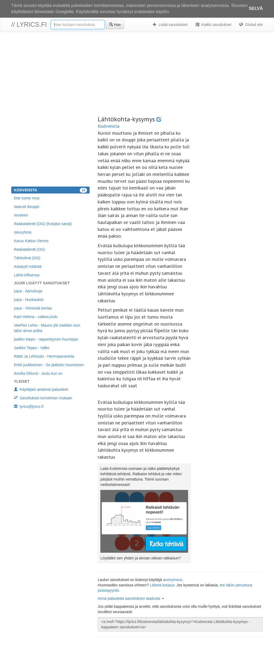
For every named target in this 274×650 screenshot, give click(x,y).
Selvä (256, 8)
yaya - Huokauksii (29, 299)
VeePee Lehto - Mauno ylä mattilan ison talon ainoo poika (47, 328)
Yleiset (21, 381)
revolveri (21, 215)
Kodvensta (108, 126)
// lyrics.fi (29, 24)
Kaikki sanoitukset (213, 24)
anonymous (172, 580)
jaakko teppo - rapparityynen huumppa (46, 339)
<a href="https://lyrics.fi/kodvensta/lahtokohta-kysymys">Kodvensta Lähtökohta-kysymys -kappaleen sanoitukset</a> (180, 624)
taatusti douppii (26, 206)
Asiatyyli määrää (27, 266)
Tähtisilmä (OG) (27, 258)
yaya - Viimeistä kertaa (33, 308)
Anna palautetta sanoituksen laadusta (131, 598)
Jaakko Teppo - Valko (32, 348)
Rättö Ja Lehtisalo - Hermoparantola (44, 356)
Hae (115, 24)
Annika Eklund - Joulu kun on (38, 373)
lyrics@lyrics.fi (28, 406)
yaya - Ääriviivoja (28, 291)
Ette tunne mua (26, 198)
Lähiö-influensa (26, 275)
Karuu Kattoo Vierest (31, 241)
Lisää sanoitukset (170, 24)
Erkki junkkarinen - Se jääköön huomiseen (49, 365)
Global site (251, 24)
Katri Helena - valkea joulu (36, 317)
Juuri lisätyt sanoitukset (42, 283)
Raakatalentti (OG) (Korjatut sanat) (43, 224)
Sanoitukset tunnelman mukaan (43, 398)
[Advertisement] (137, 74)
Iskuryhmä (22, 232)
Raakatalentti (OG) (29, 249)
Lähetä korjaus (162, 585)
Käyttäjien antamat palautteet (41, 389)
